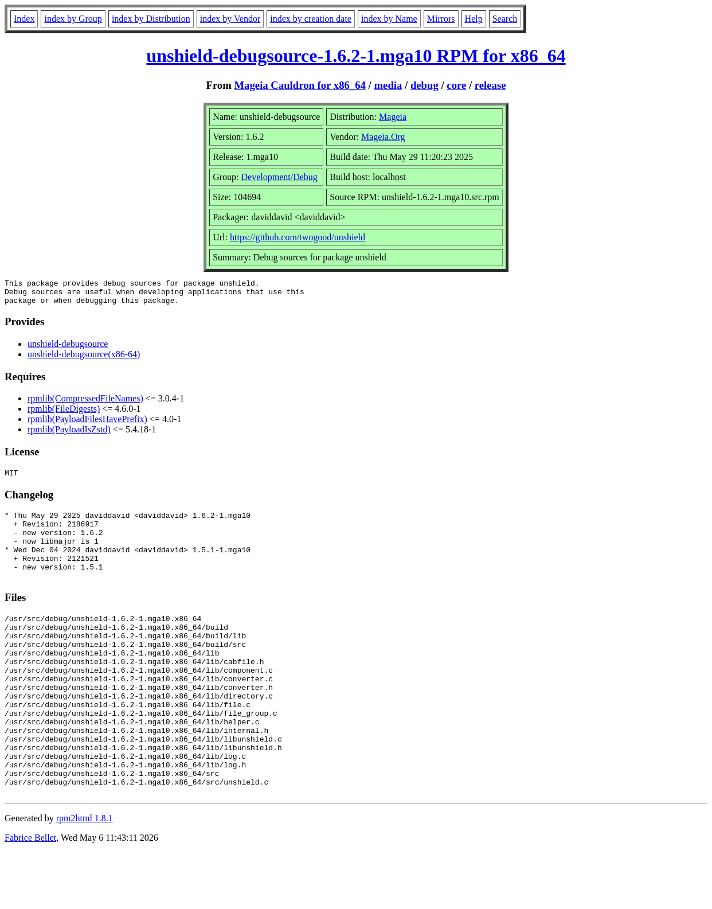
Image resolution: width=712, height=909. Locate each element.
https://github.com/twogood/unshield (297, 237)
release (490, 85)
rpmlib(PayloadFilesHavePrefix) (87, 424)
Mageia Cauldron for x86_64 (299, 85)
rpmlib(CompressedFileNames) (85, 403)
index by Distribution (151, 19)
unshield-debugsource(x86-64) (84, 359)
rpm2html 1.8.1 (84, 875)
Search (505, 19)
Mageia (392, 117)
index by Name (389, 19)
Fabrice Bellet (30, 894)
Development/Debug (279, 177)
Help (474, 19)
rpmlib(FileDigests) (64, 414)
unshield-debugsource (68, 349)
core (456, 85)
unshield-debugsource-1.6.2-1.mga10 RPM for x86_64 (355, 55)
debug (424, 85)
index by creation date (310, 19)
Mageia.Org (383, 137)
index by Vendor (230, 19)
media (388, 85)
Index (24, 19)
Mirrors (441, 19)
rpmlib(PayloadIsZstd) (69, 434)
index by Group (72, 19)
